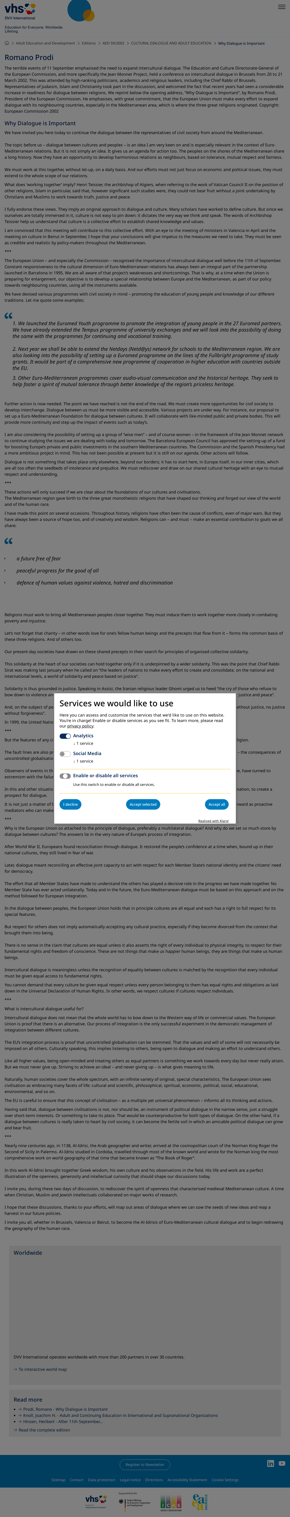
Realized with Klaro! (213, 821)
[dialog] (145, 758)
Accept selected (143, 804)
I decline (70, 804)
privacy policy (80, 726)
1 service (83, 744)
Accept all (217, 804)
